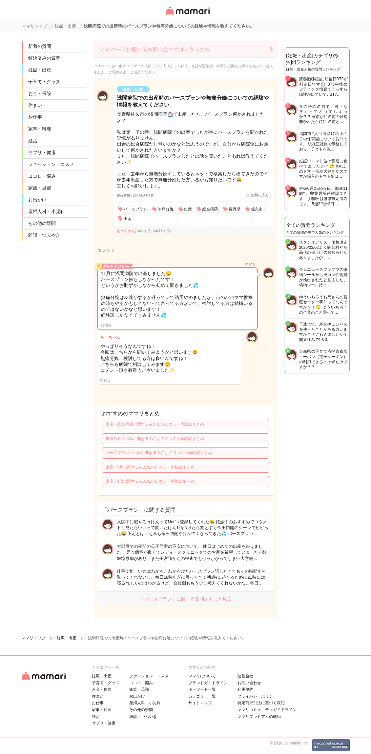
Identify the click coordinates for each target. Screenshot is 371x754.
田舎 (128, 218)
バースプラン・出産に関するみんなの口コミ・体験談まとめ (159, 452)
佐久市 (257, 209)
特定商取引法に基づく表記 (261, 703)
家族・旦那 (39, 187)
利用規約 (245, 689)
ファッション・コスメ (51, 164)
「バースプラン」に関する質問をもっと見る (186, 599)
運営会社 (245, 676)
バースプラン (135, 209)
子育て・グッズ (44, 81)
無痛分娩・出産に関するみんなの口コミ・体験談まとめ (155, 438)
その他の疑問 (42, 223)
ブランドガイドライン (208, 683)
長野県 (234, 209)
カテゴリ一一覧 (202, 696)
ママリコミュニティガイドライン (267, 709)
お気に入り (260, 195)
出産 (188, 209)
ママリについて (202, 676)
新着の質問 (39, 46)
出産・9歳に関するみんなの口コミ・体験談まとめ (150, 481)
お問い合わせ (249, 683)
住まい (35, 105)
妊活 (32, 140)
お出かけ (37, 199)
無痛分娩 (166, 209)
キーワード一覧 (202, 689)
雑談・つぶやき (44, 235)
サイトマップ (200, 703)
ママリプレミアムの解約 (259, 716)
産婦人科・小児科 (46, 211)
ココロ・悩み (42, 176)
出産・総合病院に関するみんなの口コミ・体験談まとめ (155, 424)
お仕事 (35, 117)
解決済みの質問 (44, 58)
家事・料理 (39, 128)
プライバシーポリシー (257, 696)
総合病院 (210, 209)
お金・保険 (39, 93)
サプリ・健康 (42, 152)
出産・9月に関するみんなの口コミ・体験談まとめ (150, 467)
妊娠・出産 (39, 69)
